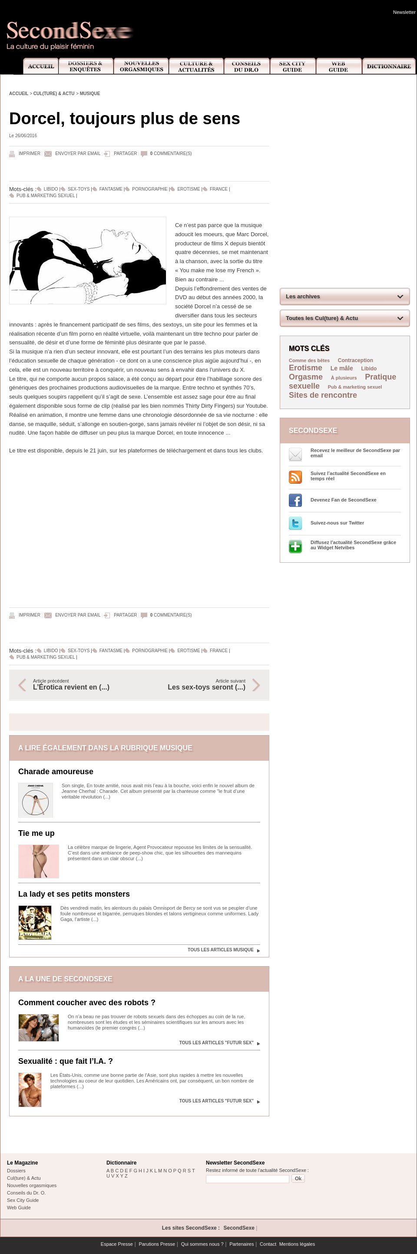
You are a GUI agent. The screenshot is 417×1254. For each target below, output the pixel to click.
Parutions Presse (157, 1244)
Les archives (303, 296)
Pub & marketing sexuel (46, 195)
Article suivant (196, 684)
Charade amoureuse (55, 771)
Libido (51, 189)
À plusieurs (344, 377)
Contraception (355, 360)
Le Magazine (22, 1163)
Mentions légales (297, 1244)
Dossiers (16, 1170)
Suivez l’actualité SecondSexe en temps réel (348, 476)
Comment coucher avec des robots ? (87, 1002)
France (219, 189)
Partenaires (241, 1244)
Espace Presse (117, 1244)
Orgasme (306, 377)
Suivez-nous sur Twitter (337, 522)
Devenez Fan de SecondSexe (344, 499)
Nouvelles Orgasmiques (141, 66)
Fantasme (110, 189)
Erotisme (188, 189)
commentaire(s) (171, 153)
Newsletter (404, 12)
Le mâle (342, 368)
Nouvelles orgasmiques (31, 1185)
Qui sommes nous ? (202, 1244)
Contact (268, 1244)
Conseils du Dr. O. (26, 1192)
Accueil (35, 66)
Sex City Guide (293, 66)
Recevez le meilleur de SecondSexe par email (355, 453)
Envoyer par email (77, 153)
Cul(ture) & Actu (54, 93)
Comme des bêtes (309, 360)
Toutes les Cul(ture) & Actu (322, 318)
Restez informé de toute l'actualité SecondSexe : (257, 1170)
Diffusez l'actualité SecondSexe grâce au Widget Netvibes (353, 545)
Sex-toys (78, 189)
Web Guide (339, 66)
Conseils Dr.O (247, 66)
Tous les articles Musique (221, 949)
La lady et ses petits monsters (74, 894)
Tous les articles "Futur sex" (216, 1042)
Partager (125, 153)
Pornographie (150, 189)
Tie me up (36, 833)
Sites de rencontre (323, 395)
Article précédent (81, 684)
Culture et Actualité (196, 66)
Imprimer (29, 153)
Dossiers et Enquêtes (85, 66)
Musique (90, 93)
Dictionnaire (389, 66)
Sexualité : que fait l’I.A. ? (65, 1061)
